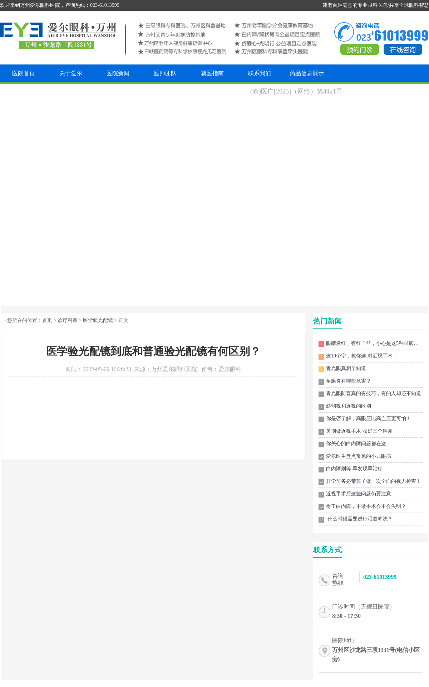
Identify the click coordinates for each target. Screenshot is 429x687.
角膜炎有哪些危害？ (345, 381)
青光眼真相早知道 (342, 369)
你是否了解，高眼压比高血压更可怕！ (365, 419)
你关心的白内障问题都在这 (352, 444)
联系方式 (327, 550)
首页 (47, 320)
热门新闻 (327, 321)
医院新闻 (118, 73)
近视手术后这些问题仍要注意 (355, 494)
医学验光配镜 (98, 320)
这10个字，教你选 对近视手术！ (358, 356)
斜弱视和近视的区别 (345, 406)
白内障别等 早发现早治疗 (351, 469)
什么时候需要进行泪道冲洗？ (356, 519)
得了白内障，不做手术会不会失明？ (362, 507)
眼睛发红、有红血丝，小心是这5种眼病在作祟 (371, 344)
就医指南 (212, 73)
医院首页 (23, 73)
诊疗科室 (68, 320)
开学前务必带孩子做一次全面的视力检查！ (370, 482)
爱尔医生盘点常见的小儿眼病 (355, 456)
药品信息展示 (307, 73)
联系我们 (259, 73)
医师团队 (165, 73)
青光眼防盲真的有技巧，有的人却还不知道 (370, 394)
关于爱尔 (70, 73)
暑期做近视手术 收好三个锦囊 (356, 431)
